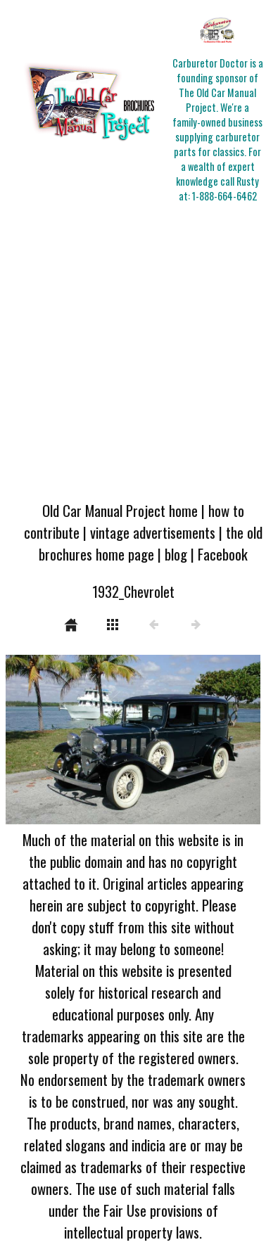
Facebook (223, 554)
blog (176, 554)
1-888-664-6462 (224, 195)
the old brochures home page (150, 543)
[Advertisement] (132, 353)
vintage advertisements (152, 532)
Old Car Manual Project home (120, 510)
